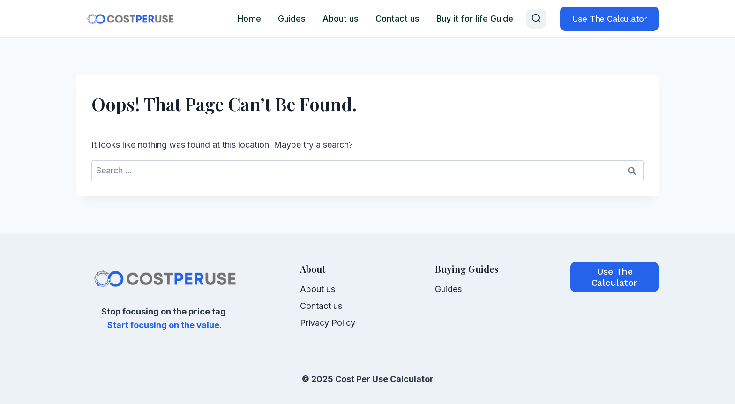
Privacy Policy (327, 323)
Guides (292, 18)
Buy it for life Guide (474, 18)
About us (340, 18)
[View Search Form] (536, 19)
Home (249, 18)
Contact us (397, 18)
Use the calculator (609, 18)
